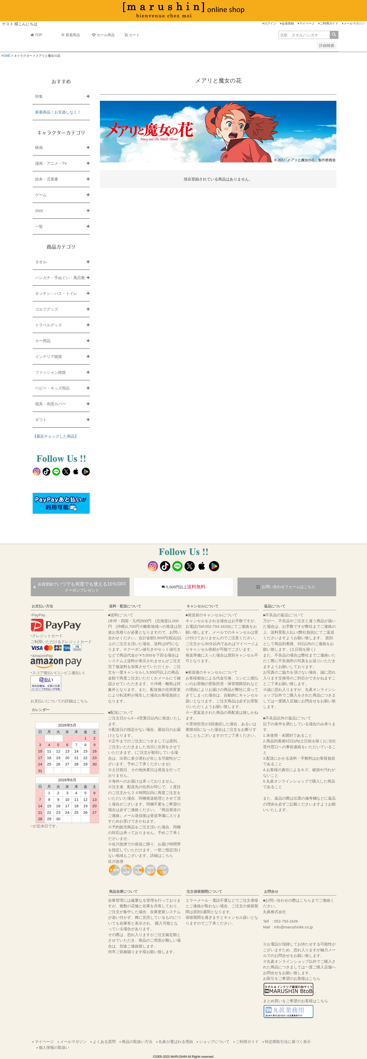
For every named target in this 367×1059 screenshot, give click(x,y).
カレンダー (40, 710)
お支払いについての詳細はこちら (59, 701)
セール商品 (103, 35)
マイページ (306, 23)
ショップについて (214, 1041)
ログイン (270, 23)
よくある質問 (104, 1041)
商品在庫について (123, 891)
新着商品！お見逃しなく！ (58, 112)
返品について (274, 606)
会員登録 (288, 23)
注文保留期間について (204, 891)
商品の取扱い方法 (137, 1041)
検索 (334, 35)
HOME (5, 56)
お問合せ (271, 891)
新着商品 (70, 35)
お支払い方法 (42, 606)
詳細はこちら (161, 855)
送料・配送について (125, 606)
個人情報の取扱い (54, 1047)
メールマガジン (354, 23)
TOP (36, 35)
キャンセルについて (203, 606)
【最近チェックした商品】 (55, 436)
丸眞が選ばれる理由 (176, 1041)
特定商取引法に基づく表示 (288, 1041)
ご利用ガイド (329, 23)
